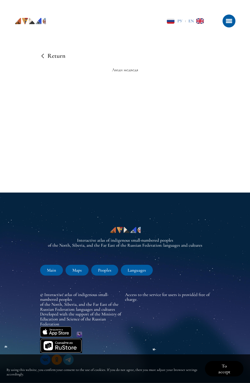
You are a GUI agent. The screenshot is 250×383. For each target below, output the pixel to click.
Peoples (104, 270)
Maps (77, 270)
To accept (224, 369)
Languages (137, 270)
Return (56, 56)
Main (51, 270)
